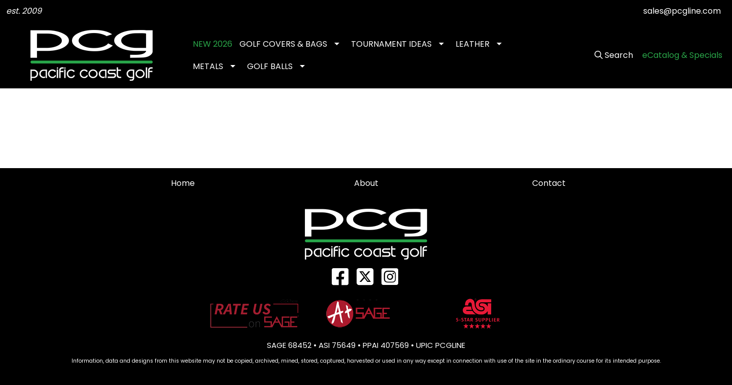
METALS (208, 66)
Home (183, 183)
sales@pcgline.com (682, 11)
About (366, 183)
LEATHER (473, 44)
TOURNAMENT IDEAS (391, 44)
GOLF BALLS (270, 66)
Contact (549, 183)
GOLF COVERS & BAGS (283, 44)
